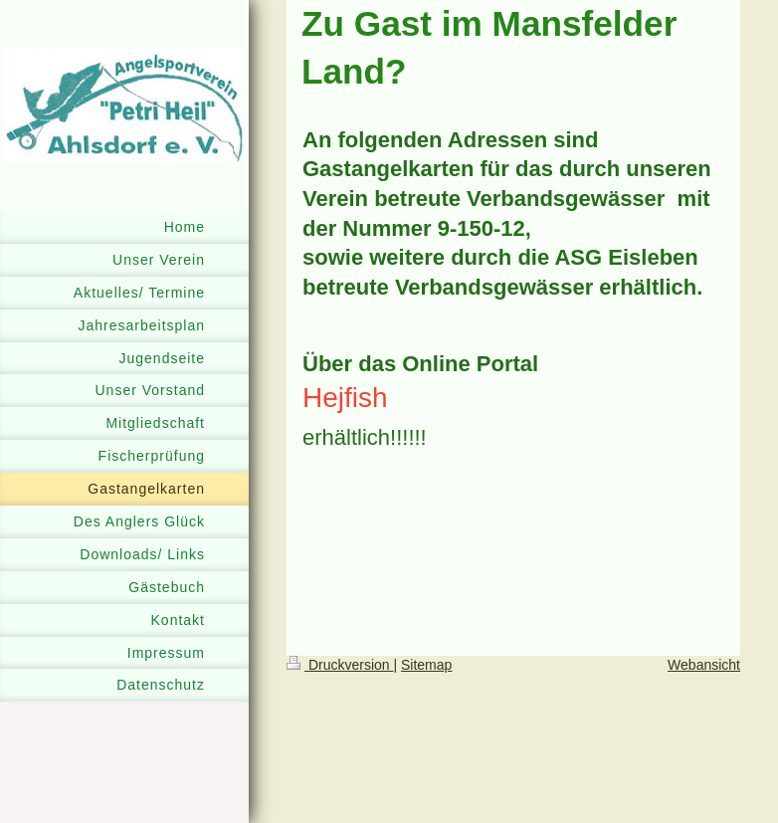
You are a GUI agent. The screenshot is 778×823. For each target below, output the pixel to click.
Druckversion (340, 665)
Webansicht (704, 665)
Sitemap (426, 665)
